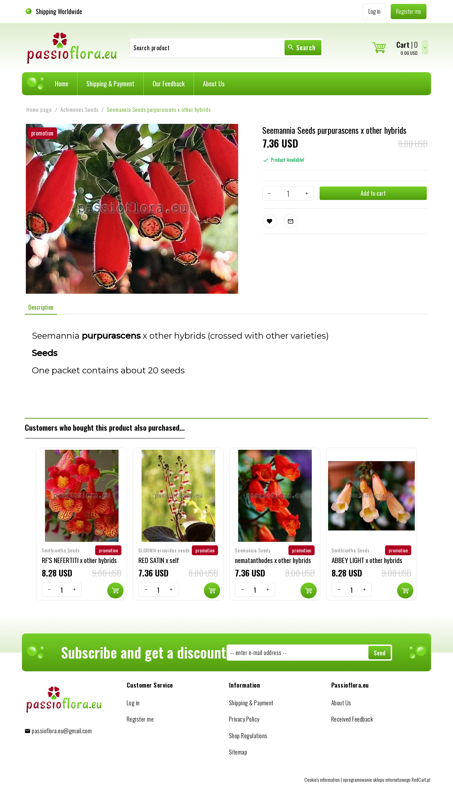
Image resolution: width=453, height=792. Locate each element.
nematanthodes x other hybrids (273, 560)
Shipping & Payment (110, 83)
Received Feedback (352, 718)
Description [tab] (40, 307)
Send (379, 653)
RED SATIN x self (158, 560)
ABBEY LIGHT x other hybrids (367, 560)
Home (61, 83)
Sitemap (238, 751)
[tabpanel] (226, 366)
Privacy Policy (244, 718)
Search (301, 47)
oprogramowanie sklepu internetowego (377, 779)
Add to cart (372, 193)
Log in (133, 702)
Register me (140, 718)
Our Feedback (169, 83)
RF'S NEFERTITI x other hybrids (79, 560)
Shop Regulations (248, 735)
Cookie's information (322, 779)
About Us (213, 83)
